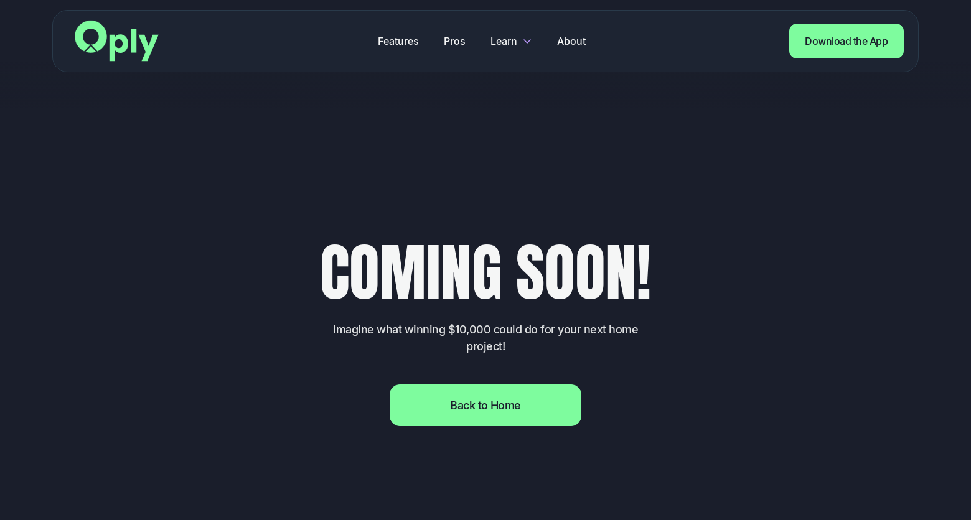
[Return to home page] (117, 41)
